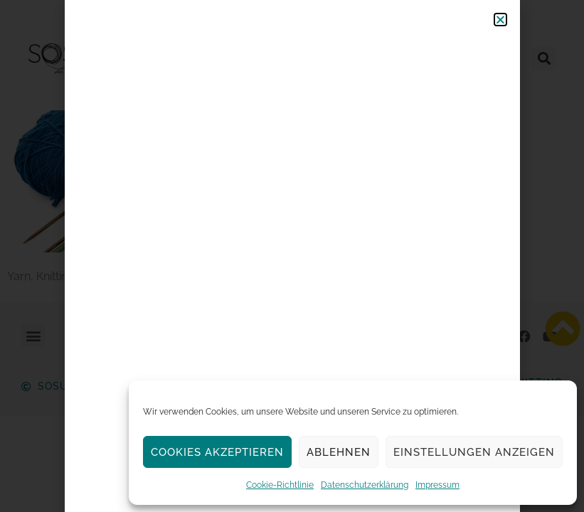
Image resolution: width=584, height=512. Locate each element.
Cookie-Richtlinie (280, 485)
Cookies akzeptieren (217, 452)
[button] (500, 19)
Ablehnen (339, 452)
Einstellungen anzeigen (474, 452)
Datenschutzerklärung (364, 485)
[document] (292, 256)
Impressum (437, 485)
